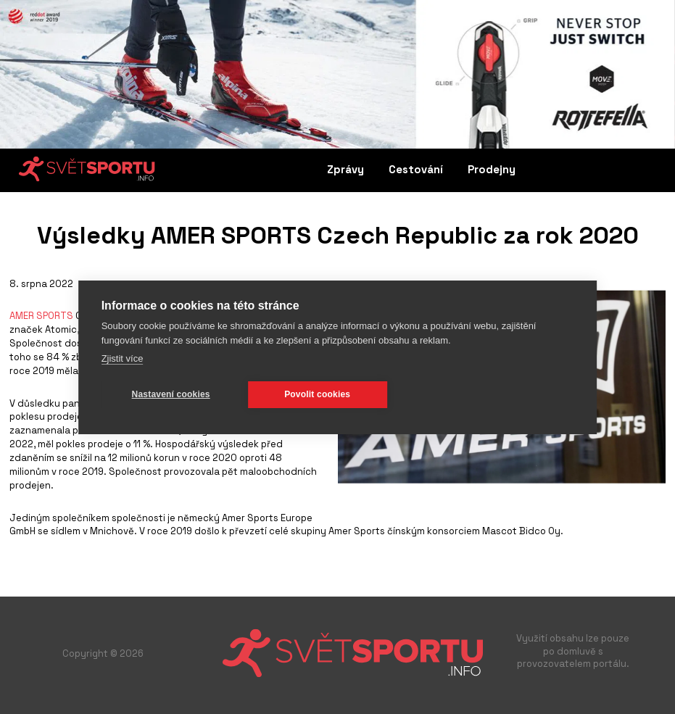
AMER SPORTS (41, 316)
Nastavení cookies (171, 394)
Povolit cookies (317, 394)
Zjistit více (123, 358)
